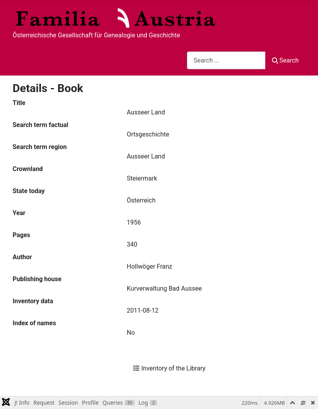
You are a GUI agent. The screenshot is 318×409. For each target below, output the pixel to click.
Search (285, 60)
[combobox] (226, 60)
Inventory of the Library (169, 368)
